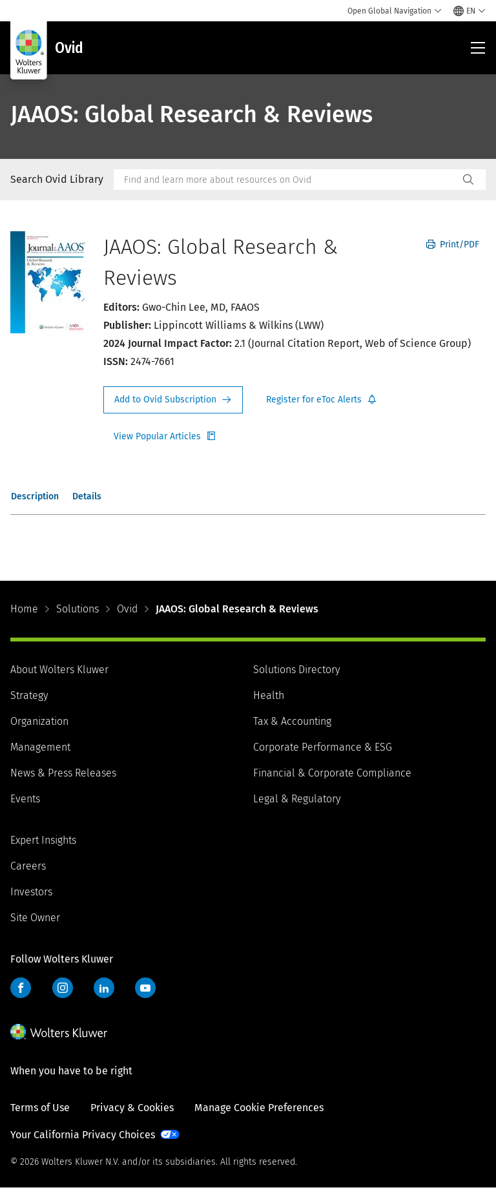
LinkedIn (104, 987)
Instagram (62, 987)
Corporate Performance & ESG (322, 747)
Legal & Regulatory (296, 799)
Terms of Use (40, 1107)
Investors (31, 892)
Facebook (20, 987)
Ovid (127, 609)
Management (40, 747)
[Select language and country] (469, 11)
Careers (28, 866)
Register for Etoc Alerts (322, 400)
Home (24, 609)
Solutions (77, 609)
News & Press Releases (63, 773)
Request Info (173, 400)
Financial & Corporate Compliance (332, 773)
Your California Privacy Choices (82, 1135)
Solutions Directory (296, 669)
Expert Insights (43, 840)
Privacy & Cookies (132, 1107)
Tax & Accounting (292, 721)
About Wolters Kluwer (59, 669)
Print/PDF (452, 244)
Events (25, 799)
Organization (39, 721)
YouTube (145, 987)
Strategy (29, 695)
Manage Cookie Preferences (259, 1107)
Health (268, 695)
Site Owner (35, 918)
